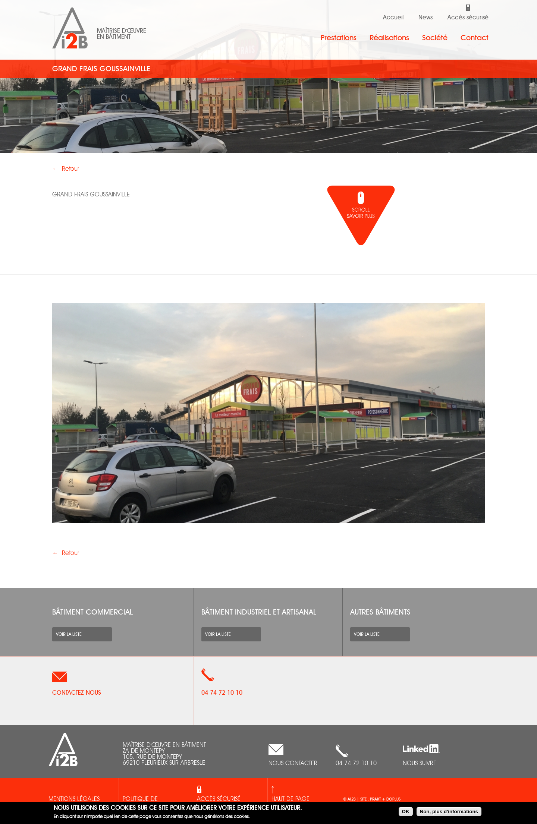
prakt (376, 799)
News (425, 17)
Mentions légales (74, 799)
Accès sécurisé (468, 17)
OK (405, 811)
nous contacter (292, 764)
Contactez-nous (76, 693)
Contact (475, 38)
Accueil (393, 17)
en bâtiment (114, 37)
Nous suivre (419, 764)
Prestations (339, 38)
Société (435, 38)
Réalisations (389, 38)
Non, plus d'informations (449, 811)
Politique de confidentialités (146, 803)
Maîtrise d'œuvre (121, 31)
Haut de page (290, 799)
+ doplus (391, 799)
